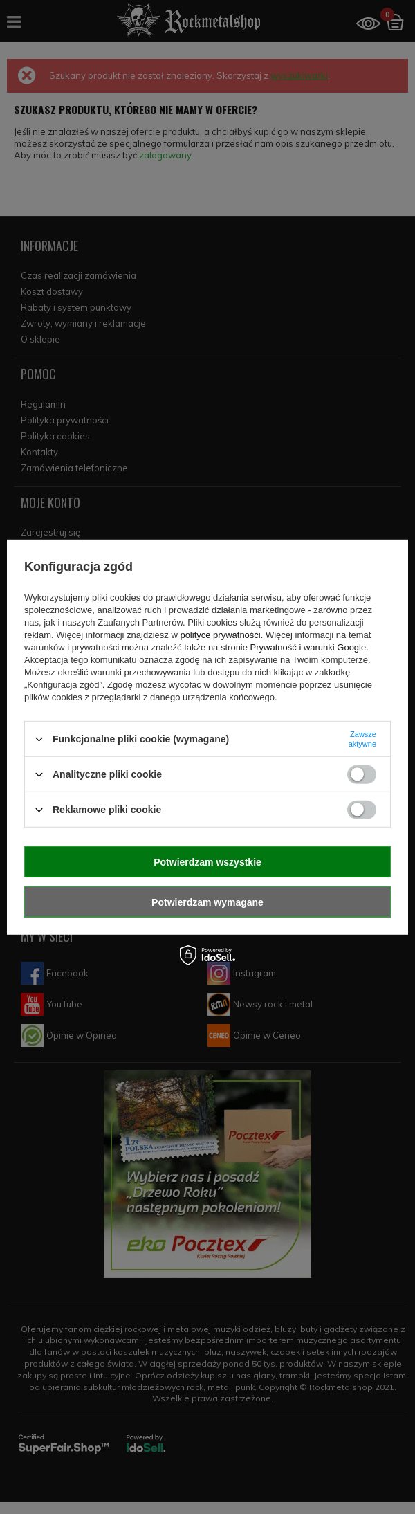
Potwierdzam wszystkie (207, 861)
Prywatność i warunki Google (308, 647)
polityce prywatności (220, 635)
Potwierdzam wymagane (207, 901)
